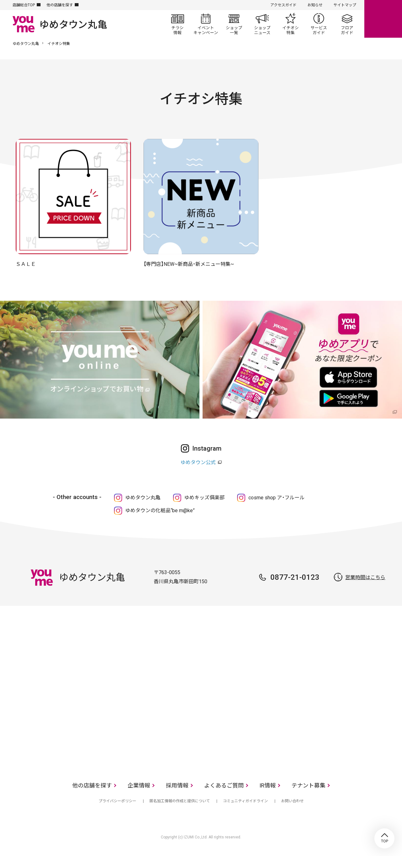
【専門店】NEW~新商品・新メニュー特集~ (189, 264)
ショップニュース (262, 24)
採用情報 (177, 785)
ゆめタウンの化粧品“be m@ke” (160, 510)
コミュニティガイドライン (245, 801)
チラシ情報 (177, 24)
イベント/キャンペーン (206, 24)
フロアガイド (347, 24)
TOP (384, 838)
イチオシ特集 (290, 24)
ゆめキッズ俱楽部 (204, 498)
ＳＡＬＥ (26, 264)
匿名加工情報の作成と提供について (179, 801)
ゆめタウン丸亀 (26, 43)
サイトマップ (345, 5)
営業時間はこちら (365, 577)
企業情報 (139, 785)
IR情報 (267, 785)
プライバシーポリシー (117, 801)
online (383, 19)
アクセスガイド (283, 5)
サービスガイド (319, 24)
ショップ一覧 (234, 24)
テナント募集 (308, 785)
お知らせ (315, 5)
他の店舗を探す (59, 5)
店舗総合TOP (24, 5)
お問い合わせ (292, 801)
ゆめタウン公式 (198, 462)
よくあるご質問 (224, 785)
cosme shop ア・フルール (276, 498)
